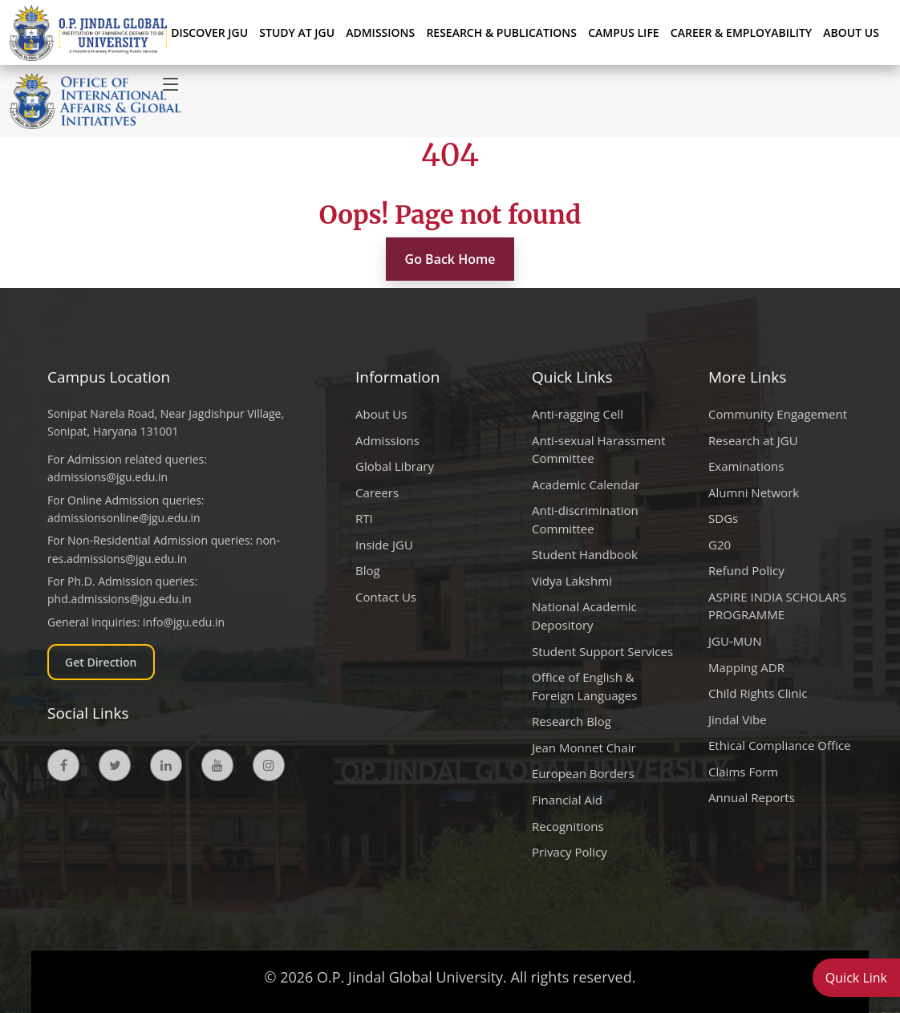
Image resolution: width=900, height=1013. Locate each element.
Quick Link (856, 978)
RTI (364, 518)
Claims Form (743, 772)
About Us (851, 32)
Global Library (394, 466)
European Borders (583, 773)
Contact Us (385, 597)
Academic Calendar (585, 484)
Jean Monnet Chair (584, 747)
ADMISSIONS (380, 32)
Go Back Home (450, 259)
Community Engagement (777, 414)
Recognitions (568, 826)
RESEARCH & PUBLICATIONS (501, 32)
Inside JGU (384, 545)
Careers (377, 492)
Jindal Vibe (737, 719)
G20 (719, 545)
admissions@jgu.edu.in (107, 476)
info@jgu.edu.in (184, 622)
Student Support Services (602, 651)
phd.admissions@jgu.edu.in (119, 598)
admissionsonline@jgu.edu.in (124, 517)
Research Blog (571, 721)
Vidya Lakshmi (572, 581)
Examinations (746, 466)
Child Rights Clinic (758, 693)
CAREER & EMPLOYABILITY (741, 32)
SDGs (723, 518)
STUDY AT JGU (296, 32)
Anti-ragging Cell (577, 414)
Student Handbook (585, 554)
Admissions (387, 440)
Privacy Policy (569, 852)
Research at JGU (753, 440)
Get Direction (101, 662)
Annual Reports (751, 797)
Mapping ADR (746, 667)
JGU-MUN (735, 641)
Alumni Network (753, 492)
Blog (367, 570)
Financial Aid (567, 800)
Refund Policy (746, 570)
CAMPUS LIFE (623, 32)
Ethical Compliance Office (779, 745)
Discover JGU (209, 32)
